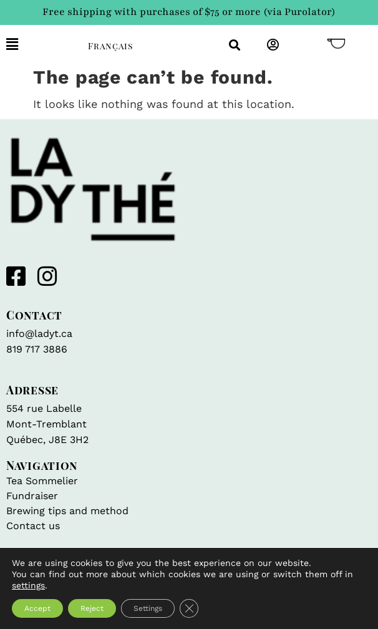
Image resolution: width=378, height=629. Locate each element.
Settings (147, 608)
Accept (37, 608)
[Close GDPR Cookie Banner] (189, 608)
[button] (37, 44)
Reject (92, 608)
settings (28, 585)
